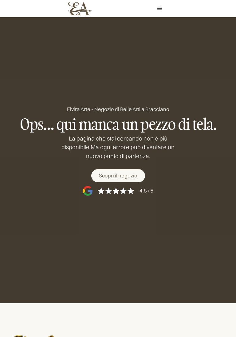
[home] (80, 9)
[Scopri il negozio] (118, 175)
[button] (159, 8)
